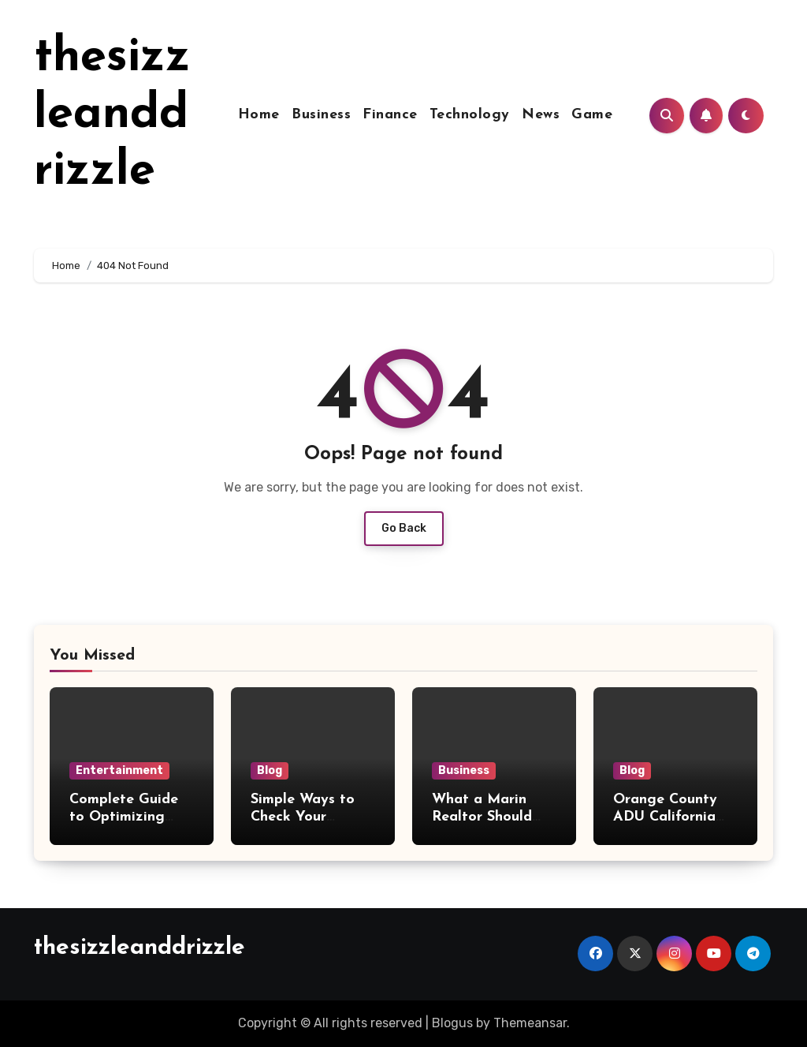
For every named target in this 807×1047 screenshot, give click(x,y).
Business (321, 114)
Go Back (403, 528)
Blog (269, 770)
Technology (470, 114)
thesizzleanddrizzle (112, 115)
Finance (390, 114)
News (541, 114)
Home (259, 114)
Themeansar (530, 1022)
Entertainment (119, 770)
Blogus (452, 1022)
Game (591, 114)
